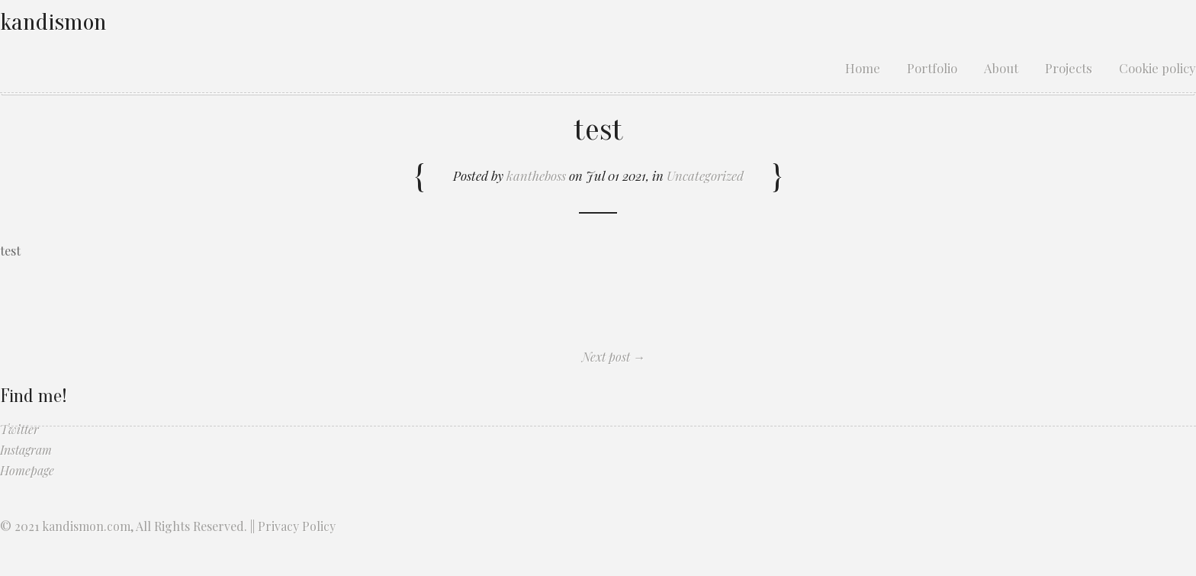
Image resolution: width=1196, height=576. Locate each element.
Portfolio (932, 68)
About (1001, 68)
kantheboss (536, 175)
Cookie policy (1157, 68)
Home (862, 68)
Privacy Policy (297, 526)
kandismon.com (86, 526)
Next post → (613, 357)
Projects (1068, 68)
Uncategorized (705, 175)
